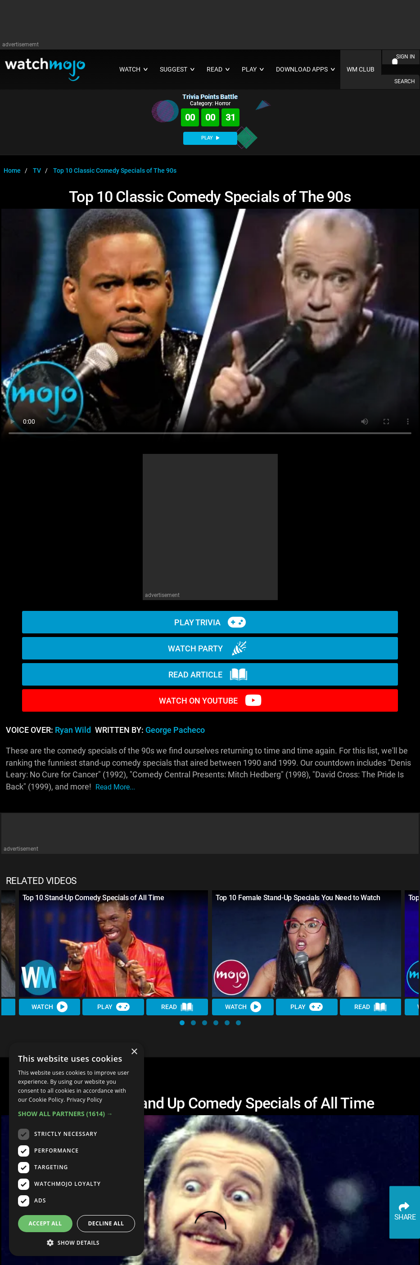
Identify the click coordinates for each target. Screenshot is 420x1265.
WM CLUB (361, 69)
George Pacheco (175, 730)
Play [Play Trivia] (113, 1007)
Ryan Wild (73, 730)
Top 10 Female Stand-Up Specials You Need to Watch (298, 897)
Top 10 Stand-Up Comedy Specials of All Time (93, 897)
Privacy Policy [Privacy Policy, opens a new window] (84, 1100)
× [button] (134, 1052)
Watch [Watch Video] (50, 1007)
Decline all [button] (106, 1223)
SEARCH (404, 81)
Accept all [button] (45, 1223)
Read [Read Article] (177, 1007)
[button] (182, 1022)
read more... (115, 787)
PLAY (210, 138)
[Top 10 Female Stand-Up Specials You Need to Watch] (307, 943)
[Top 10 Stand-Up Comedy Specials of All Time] (113, 943)
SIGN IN (405, 57)
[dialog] (76, 1149)
